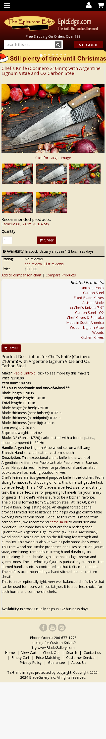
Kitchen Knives (92, 337)
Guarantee (56, 662)
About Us (78, 662)
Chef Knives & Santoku (85, 317)
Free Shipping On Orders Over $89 (53, 36)
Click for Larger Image (53, 157)
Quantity (8, 231)
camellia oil (59, 522)
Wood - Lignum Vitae (87, 327)
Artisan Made (93, 302)
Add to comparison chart (21, 275)
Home (10, 652)
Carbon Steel (93, 292)
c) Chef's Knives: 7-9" (87, 307)
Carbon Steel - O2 (89, 312)
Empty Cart (20, 657)
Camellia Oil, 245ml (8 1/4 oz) (25, 224)
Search (71, 652)
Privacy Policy (31, 662)
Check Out (51, 652)
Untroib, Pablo (92, 287)
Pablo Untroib (24, 373)
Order (46, 240)
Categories (88, 44)
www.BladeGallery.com (56, 647)
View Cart (29, 652)
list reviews (55, 264)
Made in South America (85, 322)
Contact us (92, 652)
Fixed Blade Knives (89, 297)
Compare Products (61, 275)
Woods (98, 332)
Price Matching (48, 657)
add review (33, 264)
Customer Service (80, 657)
